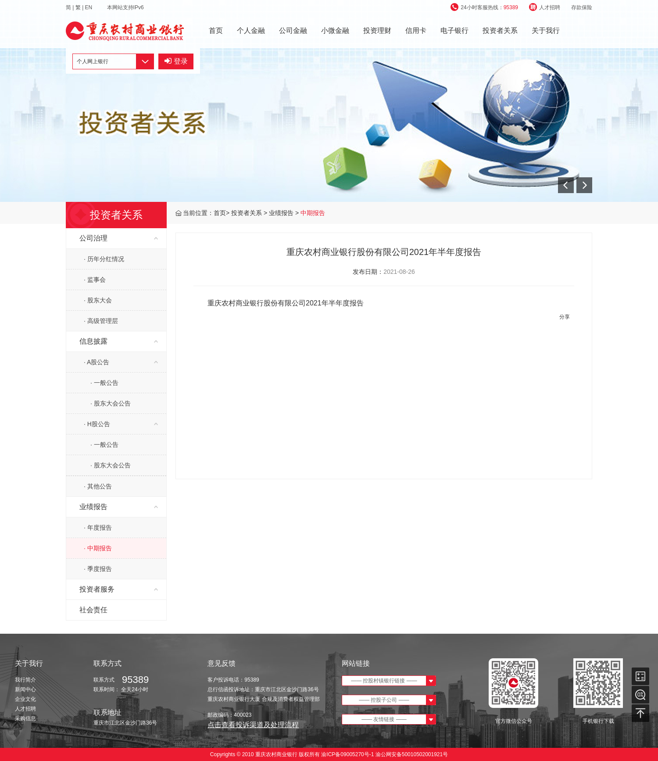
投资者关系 (500, 30)
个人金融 (251, 30)
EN (89, 7)
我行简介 (25, 680)
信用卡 (415, 30)
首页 (216, 30)
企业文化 (25, 699)
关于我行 (546, 30)
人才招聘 (544, 7)
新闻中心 (25, 689)
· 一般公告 (104, 382)
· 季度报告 (98, 568)
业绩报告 (282, 212)
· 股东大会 (98, 300)
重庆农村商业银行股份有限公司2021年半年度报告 (285, 303)
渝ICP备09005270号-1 (347, 754)
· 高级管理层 (101, 320)
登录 (176, 61)
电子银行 (454, 30)
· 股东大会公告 (110, 403)
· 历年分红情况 (104, 258)
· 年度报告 (98, 527)
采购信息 (25, 718)
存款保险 (581, 7)
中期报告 (312, 212)
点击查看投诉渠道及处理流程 (253, 725)
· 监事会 (95, 279)
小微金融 (335, 30)
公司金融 (293, 30)
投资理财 (377, 30)
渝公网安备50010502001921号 (411, 754)
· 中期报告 (98, 548)
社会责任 (93, 610)
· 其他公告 (98, 486)
